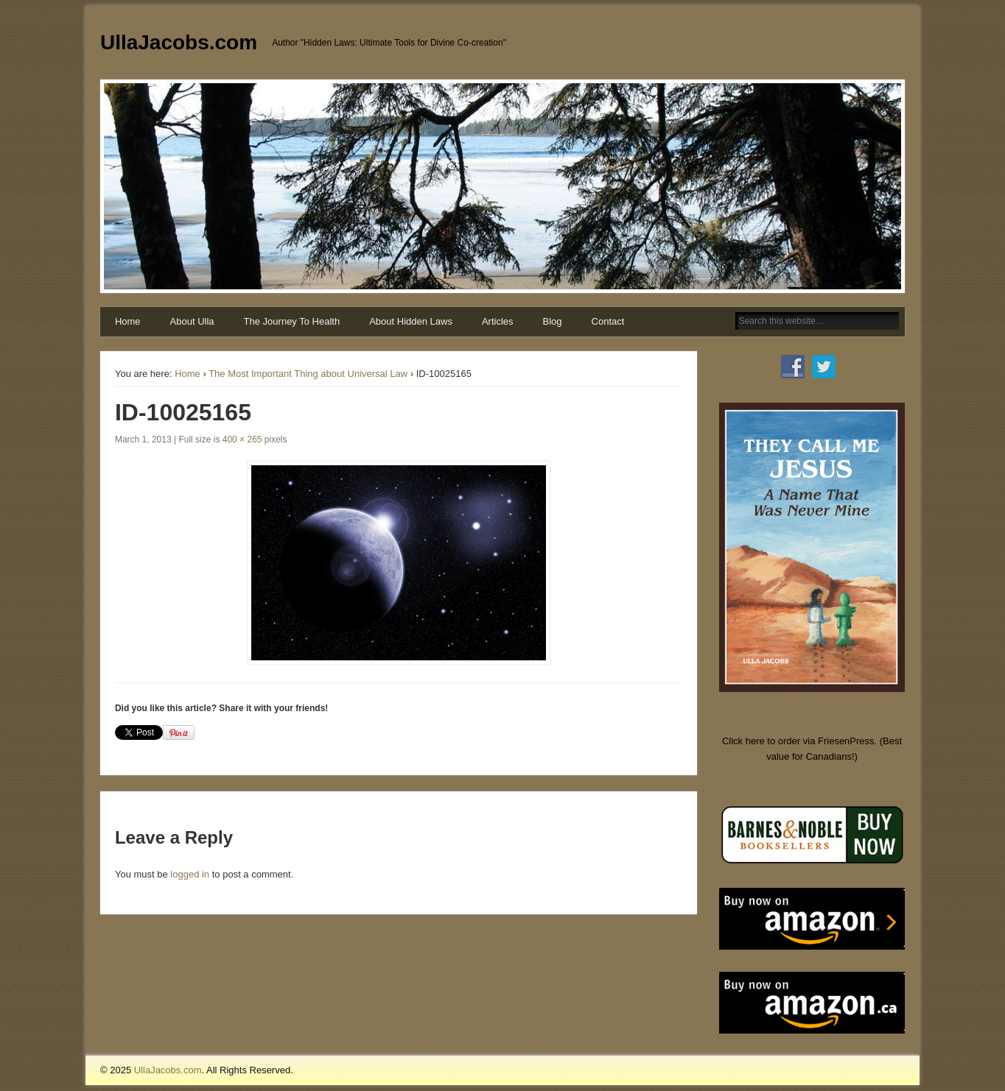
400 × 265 (242, 439)
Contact (608, 321)
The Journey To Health (292, 321)
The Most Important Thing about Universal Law (308, 373)
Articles (498, 321)
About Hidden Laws (410, 321)
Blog (552, 321)
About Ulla (192, 321)
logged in (189, 874)
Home (128, 321)
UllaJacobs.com (178, 42)
